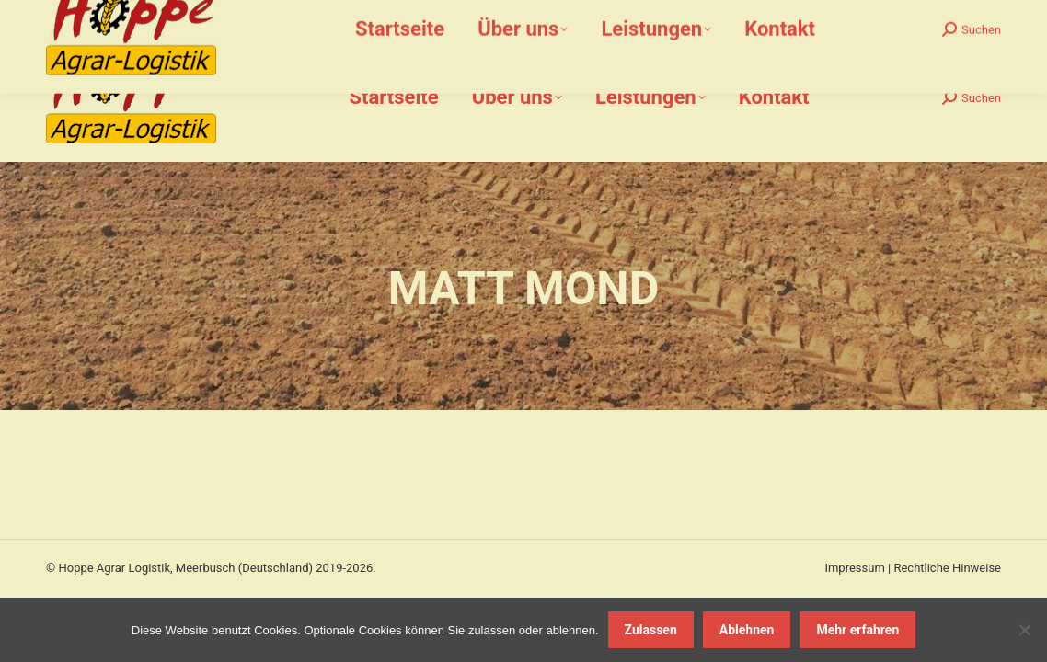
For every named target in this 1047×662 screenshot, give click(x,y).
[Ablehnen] (1024, 630)
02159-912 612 (155, 17)
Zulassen (651, 629)
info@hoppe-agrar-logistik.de (313, 17)
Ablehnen (747, 629)
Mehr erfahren (857, 629)
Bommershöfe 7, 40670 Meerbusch (524, 17)
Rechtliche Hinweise (947, 568)
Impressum (854, 568)
